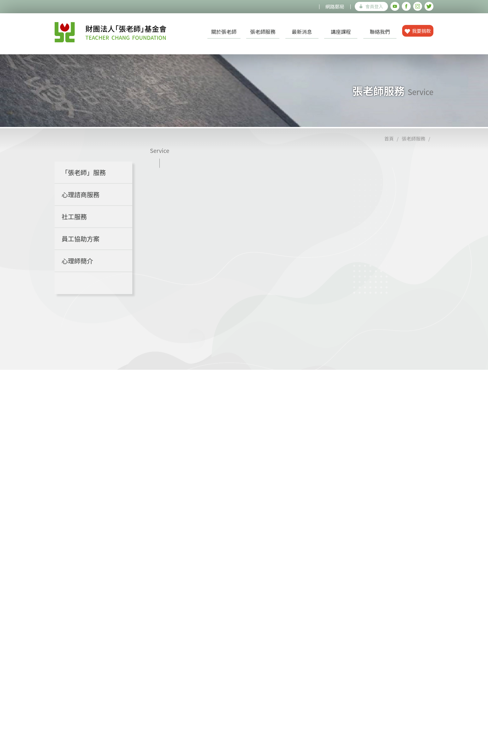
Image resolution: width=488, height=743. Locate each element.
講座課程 (341, 31)
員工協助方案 (80, 246)
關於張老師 (223, 31)
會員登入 (371, 6)
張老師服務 (263, 31)
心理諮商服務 (80, 202)
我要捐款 (418, 30)
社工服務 (74, 224)
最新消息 (302, 31)
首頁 (389, 146)
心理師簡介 (77, 268)
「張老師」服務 (84, 180)
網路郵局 (334, 6)
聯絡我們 (380, 31)
